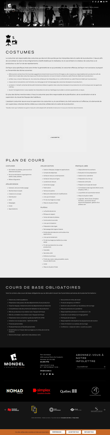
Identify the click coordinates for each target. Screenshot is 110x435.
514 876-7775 (45, 362)
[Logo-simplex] (41, 390)
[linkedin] (54, 374)
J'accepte (56, 137)
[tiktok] (48, 374)
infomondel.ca (46, 371)
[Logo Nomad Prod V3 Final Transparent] (14, 390)
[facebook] (42, 374)
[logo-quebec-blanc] (68, 391)
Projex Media (76, 417)
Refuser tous (89, 432)
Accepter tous (73, 432)
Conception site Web (66, 417)
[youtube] (51, 374)
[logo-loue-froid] (95, 388)
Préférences (57, 432)
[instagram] (45, 374)
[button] (4, 410)
